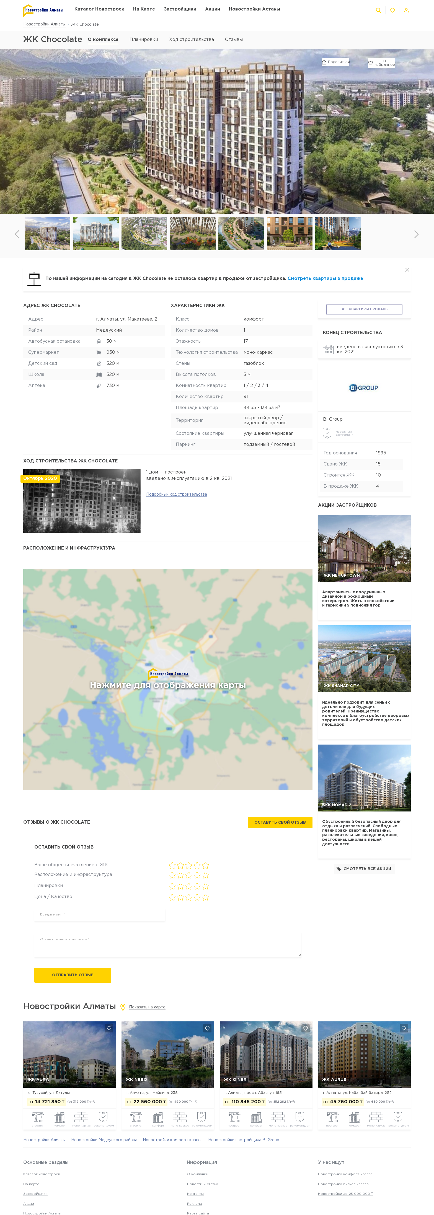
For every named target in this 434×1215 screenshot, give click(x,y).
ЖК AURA (38, 1079)
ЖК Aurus (334, 1079)
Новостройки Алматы (44, 24)
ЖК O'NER (235, 1079)
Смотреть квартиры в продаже (325, 279)
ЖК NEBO (136, 1079)
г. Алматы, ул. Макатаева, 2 (126, 319)
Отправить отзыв (73, 975)
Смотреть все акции (364, 869)
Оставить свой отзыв (280, 822)
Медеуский (109, 330)
